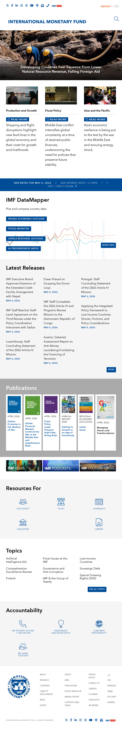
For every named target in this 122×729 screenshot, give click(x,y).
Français (111, 685)
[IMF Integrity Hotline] (47, 5)
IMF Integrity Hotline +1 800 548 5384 (23, 632)
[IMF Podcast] (37, 5)
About (43, 674)
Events (43, 705)
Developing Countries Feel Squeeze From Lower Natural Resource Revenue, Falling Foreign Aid (61, 69)
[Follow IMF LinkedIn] (16, 5)
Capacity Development (46, 693)
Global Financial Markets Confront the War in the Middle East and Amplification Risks (32, 435)
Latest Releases (25, 268)
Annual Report (72, 696)
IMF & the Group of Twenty (55, 580)
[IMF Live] (56, 5)
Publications (71, 685)
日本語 (110, 691)
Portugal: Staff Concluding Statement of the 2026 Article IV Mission (95, 286)
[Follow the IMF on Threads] (26, 5)
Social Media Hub (73, 691)
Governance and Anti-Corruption (53, 570)
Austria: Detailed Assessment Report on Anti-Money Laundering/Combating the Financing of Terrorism (59, 348)
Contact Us (94, 683)
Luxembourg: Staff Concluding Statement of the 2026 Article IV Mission (20, 348)
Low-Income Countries (88, 560)
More (111, 369)
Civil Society (23, 508)
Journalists (99, 508)
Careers (99, 529)
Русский (111, 696)
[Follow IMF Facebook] (12, 5)
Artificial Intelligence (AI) (16, 560)
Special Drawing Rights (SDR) (90, 577)
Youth (61, 508)
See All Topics (97, 589)
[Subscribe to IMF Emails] (42, 5)
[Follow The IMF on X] (7, 5)
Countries (45, 685)
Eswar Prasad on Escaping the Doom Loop (57, 283)
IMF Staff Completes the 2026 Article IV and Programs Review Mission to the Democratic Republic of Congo (59, 312)
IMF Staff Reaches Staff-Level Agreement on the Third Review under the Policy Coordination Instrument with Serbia (21, 319)
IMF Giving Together (23, 655)
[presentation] (61, 55)
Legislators (23, 529)
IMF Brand (93, 705)
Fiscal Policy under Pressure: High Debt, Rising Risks (50, 428)
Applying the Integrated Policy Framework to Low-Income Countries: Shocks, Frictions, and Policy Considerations (96, 315)
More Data (108, 245)
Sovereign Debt (90, 568)
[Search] (116, 19)
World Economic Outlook (26, 219)
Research (44, 680)
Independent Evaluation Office (60, 632)
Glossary (93, 694)
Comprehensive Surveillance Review (19, 570)
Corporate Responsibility (99, 632)
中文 (109, 680)
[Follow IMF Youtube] (31, 5)
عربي (109, 674)
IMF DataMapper (27, 200)
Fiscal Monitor (18, 229)
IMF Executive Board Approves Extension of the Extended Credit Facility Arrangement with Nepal (20, 288)
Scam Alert (94, 699)
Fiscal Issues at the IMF (55, 560)
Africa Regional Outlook (25, 239)
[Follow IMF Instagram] (21, 5)
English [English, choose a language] (107, 6)
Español (111, 702)
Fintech (11, 578)
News (42, 699)
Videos (68, 674)
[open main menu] (116, 6)
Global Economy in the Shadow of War (14, 426)
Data (67, 680)
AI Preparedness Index (23, 248)
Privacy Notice (92, 676)
